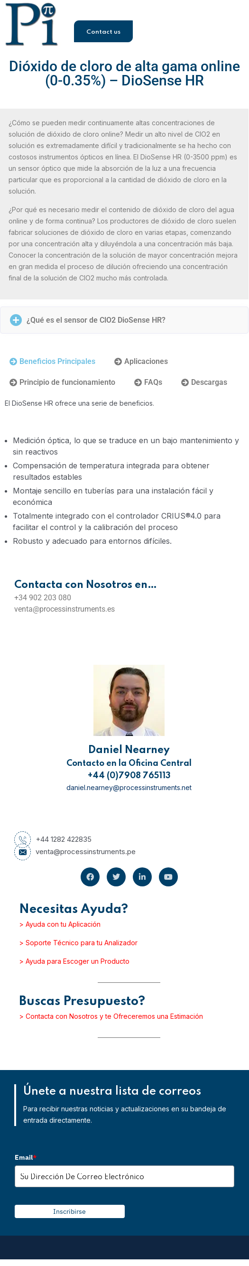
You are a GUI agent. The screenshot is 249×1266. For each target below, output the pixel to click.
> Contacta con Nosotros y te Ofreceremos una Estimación (111, 1016)
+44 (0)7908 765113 (129, 776)
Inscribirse (69, 1211)
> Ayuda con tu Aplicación (60, 924)
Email (26, 1157)
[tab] (52, 361)
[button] (124, 320)
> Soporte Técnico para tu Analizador (78, 943)
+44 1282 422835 (53, 839)
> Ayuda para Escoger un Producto (74, 961)
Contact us (103, 32)
